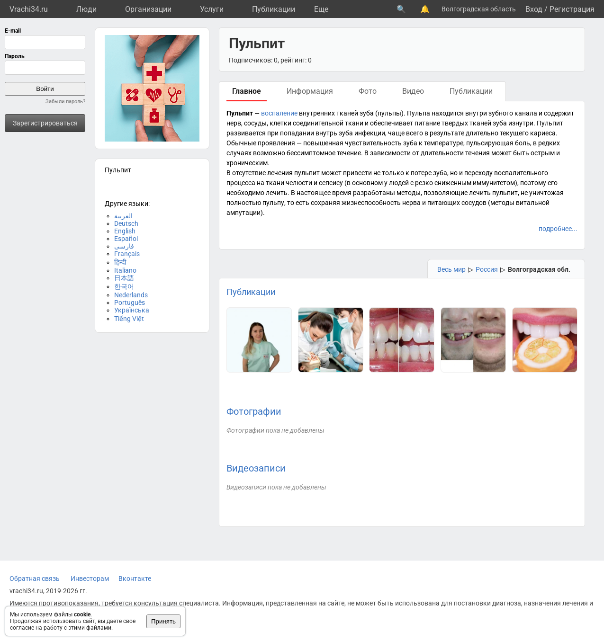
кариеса (543, 133)
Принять (163, 621)
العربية (123, 216)
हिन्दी (120, 262)
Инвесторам (90, 578)
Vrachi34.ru (28, 9)
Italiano (125, 270)
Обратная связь (34, 578)
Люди (86, 9)
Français (127, 254)
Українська (131, 310)
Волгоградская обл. (539, 269)
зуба (367, 113)
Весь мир (451, 269)
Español (126, 238)
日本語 (124, 278)
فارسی (124, 246)
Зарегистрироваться (45, 123)
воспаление (279, 113)
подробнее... (558, 228)
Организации (148, 9)
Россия (487, 269)
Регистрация (572, 9)
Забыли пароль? (65, 101)
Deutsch (126, 223)
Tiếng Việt (129, 318)
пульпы (389, 113)
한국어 (124, 286)
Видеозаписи (256, 468)
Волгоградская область (479, 9)
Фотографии (253, 411)
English (124, 231)
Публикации (273, 9)
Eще (321, 9)
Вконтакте (134, 578)
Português (129, 302)
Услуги (212, 9)
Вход (533, 9)
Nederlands (131, 295)
